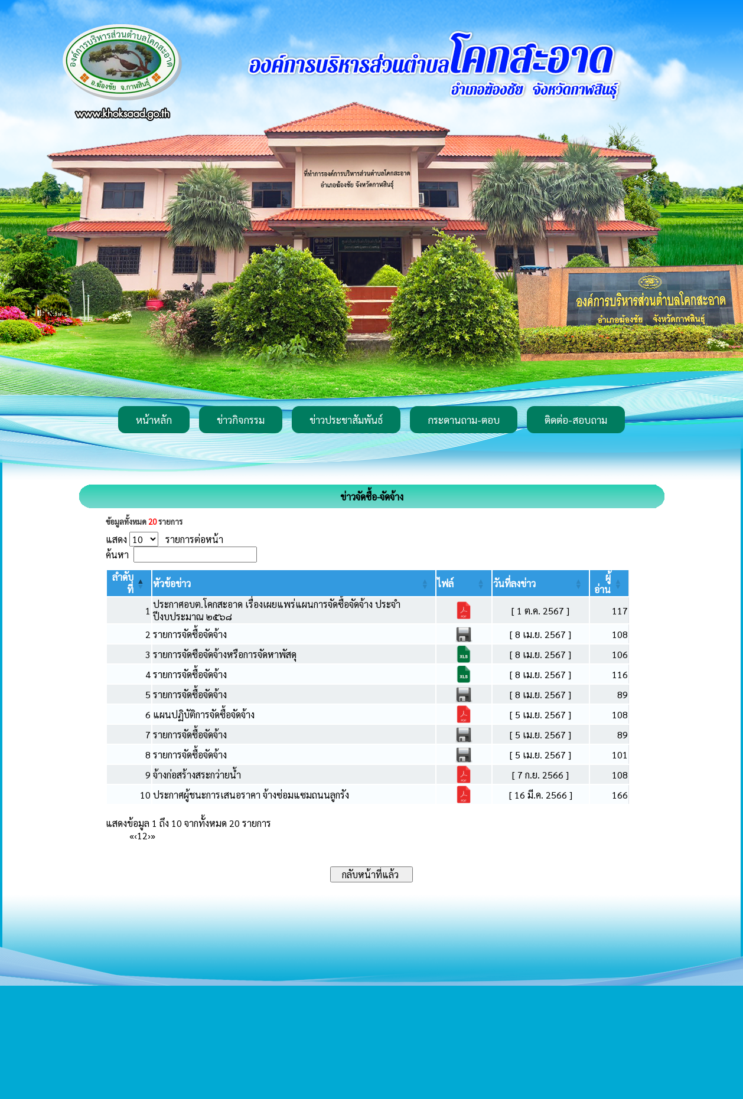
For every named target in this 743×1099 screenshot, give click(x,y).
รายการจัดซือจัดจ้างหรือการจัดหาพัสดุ (224, 654)
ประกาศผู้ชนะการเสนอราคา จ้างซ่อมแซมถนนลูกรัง (251, 795)
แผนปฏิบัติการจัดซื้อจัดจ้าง (204, 714)
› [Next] (149, 835)
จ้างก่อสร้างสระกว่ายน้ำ (197, 774)
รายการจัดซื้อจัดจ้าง (190, 634)
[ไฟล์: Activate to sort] (463, 583)
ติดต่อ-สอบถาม (576, 419)
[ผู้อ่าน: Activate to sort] (609, 583)
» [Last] (153, 835)
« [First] (131, 835)
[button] (172, 583)
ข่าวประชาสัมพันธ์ (346, 419)
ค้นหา (117, 554)
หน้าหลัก (154, 419)
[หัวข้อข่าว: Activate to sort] (293, 583)
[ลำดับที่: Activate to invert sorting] (129, 583)
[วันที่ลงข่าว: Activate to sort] (541, 583)
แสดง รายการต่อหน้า (164, 539)
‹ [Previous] (135, 835)
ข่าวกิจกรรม (241, 419)
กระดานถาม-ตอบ (464, 419)
